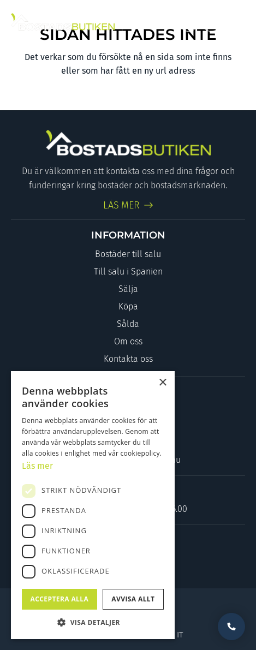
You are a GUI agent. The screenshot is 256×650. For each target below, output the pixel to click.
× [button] (162, 383)
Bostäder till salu (128, 254)
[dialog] (93, 505)
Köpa (128, 306)
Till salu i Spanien (128, 271)
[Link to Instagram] (211, 22)
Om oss (128, 341)
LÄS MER (121, 205)
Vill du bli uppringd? (231, 626)
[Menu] (235, 22)
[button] (93, 622)
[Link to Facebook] (188, 22)
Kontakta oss (128, 359)
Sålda (128, 324)
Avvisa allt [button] (132, 599)
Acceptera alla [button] (60, 599)
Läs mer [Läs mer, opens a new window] (37, 466)
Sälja (128, 289)
